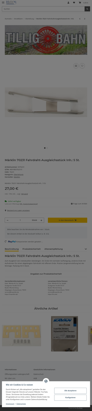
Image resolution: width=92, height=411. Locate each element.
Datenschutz (21, 404)
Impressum (10, 404)
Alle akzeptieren (70, 391)
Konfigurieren (70, 397)
